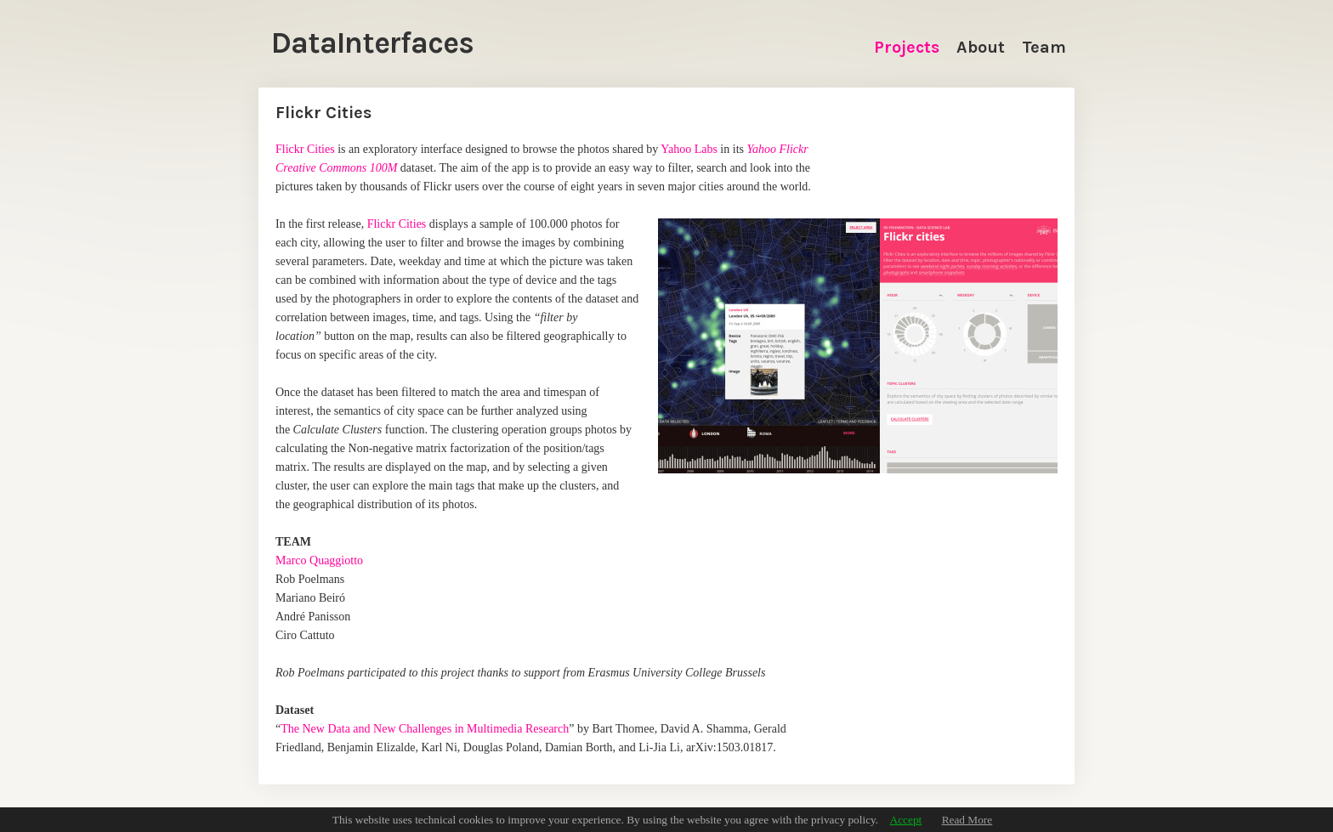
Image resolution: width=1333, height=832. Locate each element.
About (980, 47)
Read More (967, 819)
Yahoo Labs (689, 149)
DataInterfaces (372, 42)
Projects (906, 47)
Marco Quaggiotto (319, 560)
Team (1044, 47)
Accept (906, 819)
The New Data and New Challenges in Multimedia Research (425, 728)
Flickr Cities (305, 149)
